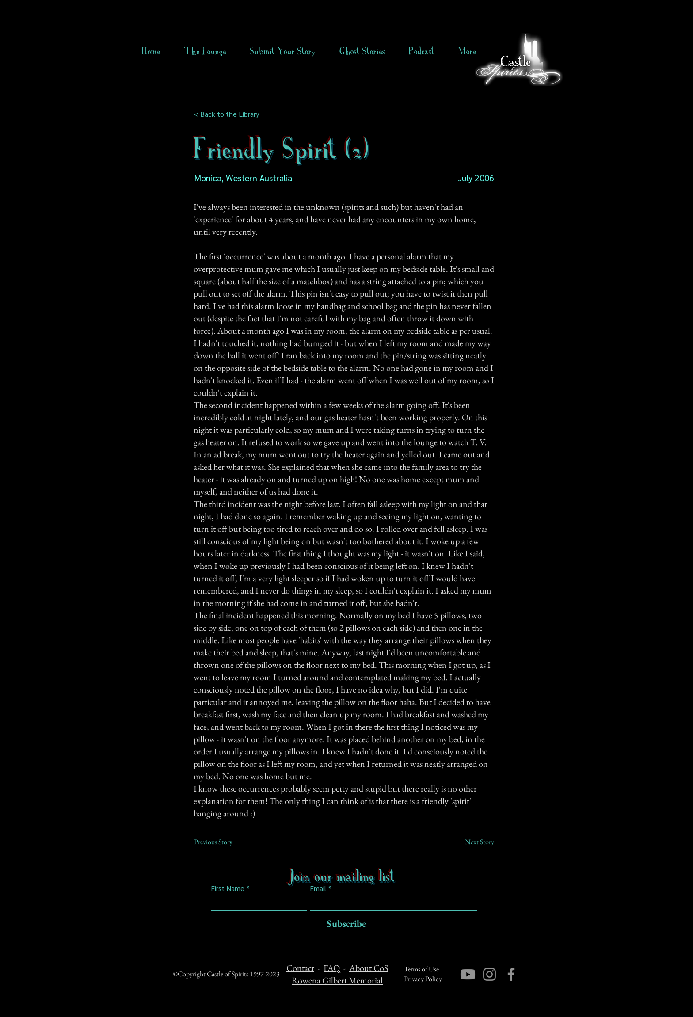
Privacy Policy (423, 978)
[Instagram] (489, 974)
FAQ (332, 968)
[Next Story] (472, 842)
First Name (227, 888)
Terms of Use (421, 969)
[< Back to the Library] (229, 114)
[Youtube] (467, 974)
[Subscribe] (344, 924)
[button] (362, 51)
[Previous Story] (223, 842)
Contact (300, 968)
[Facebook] (511, 974)
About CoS (368, 968)
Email (318, 888)
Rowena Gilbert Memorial (337, 980)
